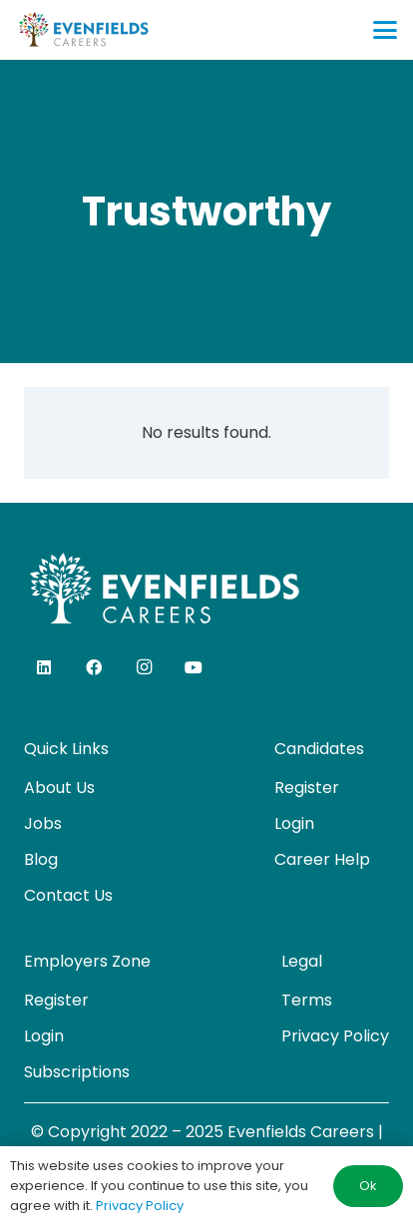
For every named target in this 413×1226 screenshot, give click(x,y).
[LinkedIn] (44, 667)
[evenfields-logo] (83, 30)
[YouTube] (193, 667)
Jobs (43, 823)
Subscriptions (77, 1071)
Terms (306, 1000)
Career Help (322, 859)
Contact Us (68, 895)
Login (294, 823)
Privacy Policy (335, 1035)
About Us (59, 787)
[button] (385, 30)
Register (306, 787)
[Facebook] (94, 667)
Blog (41, 859)
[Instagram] (144, 667)
